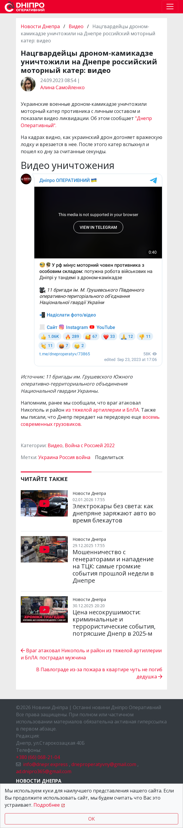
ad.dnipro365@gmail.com (43, 771)
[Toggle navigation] (170, 6)
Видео (76, 26)
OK (91, 819)
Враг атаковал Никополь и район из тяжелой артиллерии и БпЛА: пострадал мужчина (91, 654)
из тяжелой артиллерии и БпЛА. (103, 410)
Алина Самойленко (62, 87)
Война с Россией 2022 (90, 445)
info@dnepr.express (45, 764)
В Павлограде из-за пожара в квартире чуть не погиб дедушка (99, 673)
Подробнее (46, 805)
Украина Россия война (64, 457)
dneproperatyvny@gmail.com (103, 764)
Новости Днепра (41, 26)
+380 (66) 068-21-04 (38, 757)
